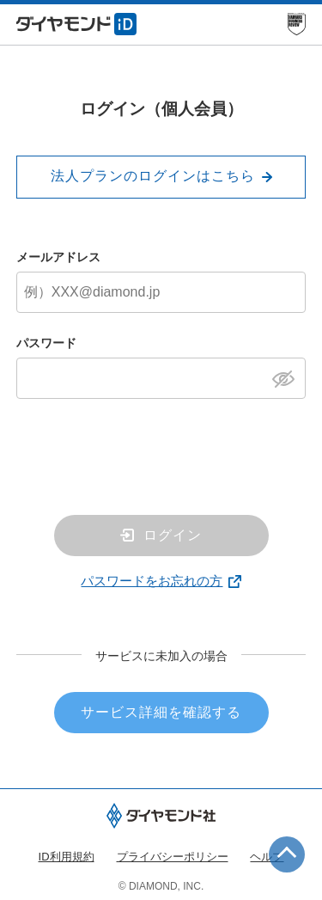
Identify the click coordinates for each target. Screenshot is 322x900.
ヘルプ (266, 856)
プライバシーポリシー (172, 856)
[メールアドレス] (161, 292)
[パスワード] (161, 378)
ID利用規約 (66, 856)
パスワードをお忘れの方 (151, 580)
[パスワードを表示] (288, 377)
